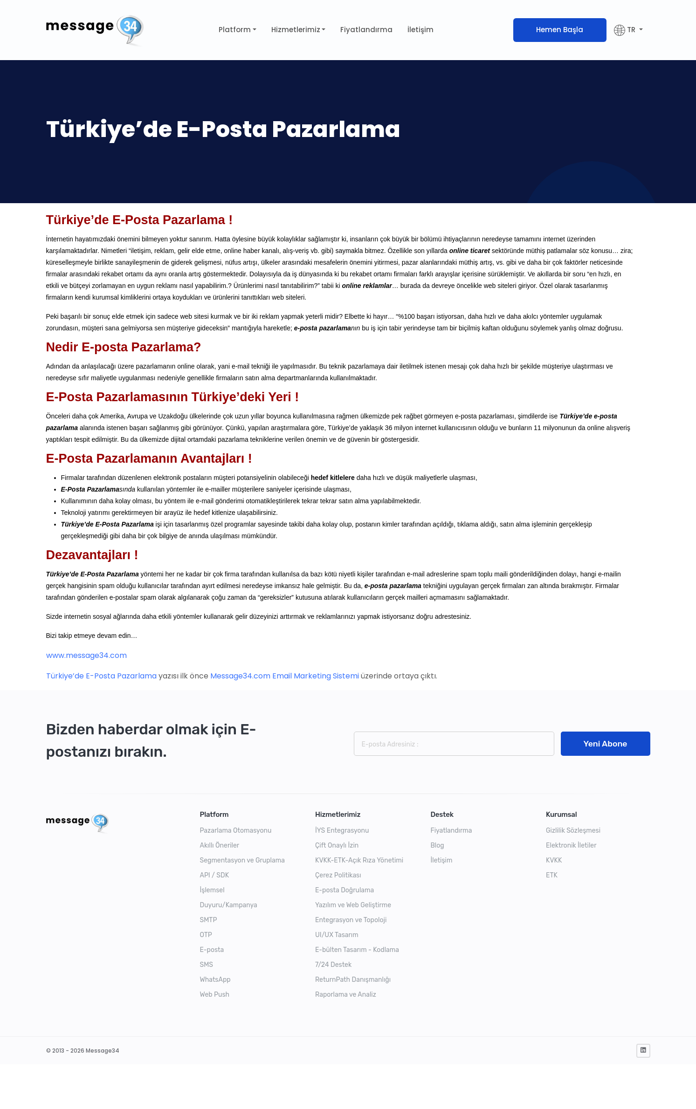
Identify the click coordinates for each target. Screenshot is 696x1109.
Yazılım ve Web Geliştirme (353, 905)
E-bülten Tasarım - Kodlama (357, 950)
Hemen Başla (559, 29)
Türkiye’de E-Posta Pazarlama (101, 676)
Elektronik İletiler (571, 845)
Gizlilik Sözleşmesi (573, 831)
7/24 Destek (333, 965)
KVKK (554, 860)
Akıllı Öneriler (220, 845)
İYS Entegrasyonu (342, 831)
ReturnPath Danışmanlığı (353, 980)
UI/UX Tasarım (336, 935)
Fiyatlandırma (366, 29)
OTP (206, 935)
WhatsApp (215, 980)
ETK (552, 875)
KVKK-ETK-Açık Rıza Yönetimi (359, 860)
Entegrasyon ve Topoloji (350, 920)
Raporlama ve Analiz (345, 995)
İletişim (420, 29)
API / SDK (214, 875)
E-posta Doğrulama (344, 890)
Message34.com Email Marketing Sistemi (284, 676)
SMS (207, 965)
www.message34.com (86, 655)
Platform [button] (235, 29)
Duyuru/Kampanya (228, 905)
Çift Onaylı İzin (336, 845)
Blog (437, 845)
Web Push (215, 995)
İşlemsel (212, 890)
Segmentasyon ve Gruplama (242, 860)
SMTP (208, 920)
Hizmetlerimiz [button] (295, 29)
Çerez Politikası (338, 875)
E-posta (212, 950)
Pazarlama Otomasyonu (236, 831)
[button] (628, 30)
